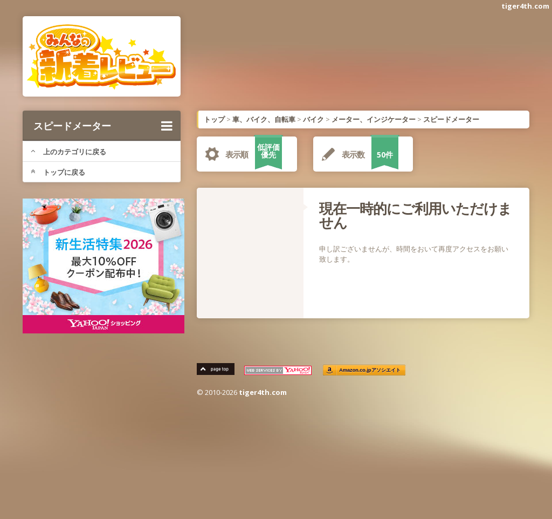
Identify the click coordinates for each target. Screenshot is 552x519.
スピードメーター (102, 125)
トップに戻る (58, 172)
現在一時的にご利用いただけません (415, 215)
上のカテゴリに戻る (68, 151)
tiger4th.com (525, 6)
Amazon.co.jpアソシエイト (370, 370)
